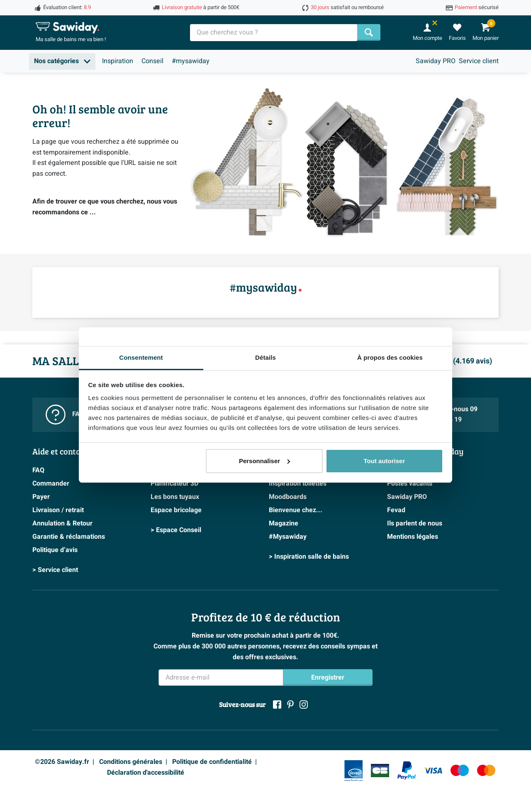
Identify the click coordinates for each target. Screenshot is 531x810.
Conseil (152, 61)
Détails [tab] (265, 357)
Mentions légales (412, 537)
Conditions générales (130, 762)
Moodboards (288, 497)
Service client (479, 61)
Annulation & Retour (62, 523)
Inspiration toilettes (297, 483)
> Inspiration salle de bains (309, 557)
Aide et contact (60, 451)
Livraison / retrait (58, 510)
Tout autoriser (384, 460)
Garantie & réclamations (68, 537)
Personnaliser (264, 460)
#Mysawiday (288, 537)
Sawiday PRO (435, 61)
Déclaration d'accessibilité (145, 773)
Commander (50, 483)
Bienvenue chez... (295, 510)
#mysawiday (190, 61)
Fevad (396, 510)
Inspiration (117, 61)
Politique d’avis (55, 550)
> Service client (55, 570)
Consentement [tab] (141, 357)
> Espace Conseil (176, 530)
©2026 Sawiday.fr (62, 762)
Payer (41, 497)
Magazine (283, 523)
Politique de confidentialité (212, 762)
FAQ (38, 470)
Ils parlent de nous (414, 523)
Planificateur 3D (174, 483)
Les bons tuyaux (175, 497)
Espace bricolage (176, 510)
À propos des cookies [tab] (390, 357)
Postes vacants (409, 483)
